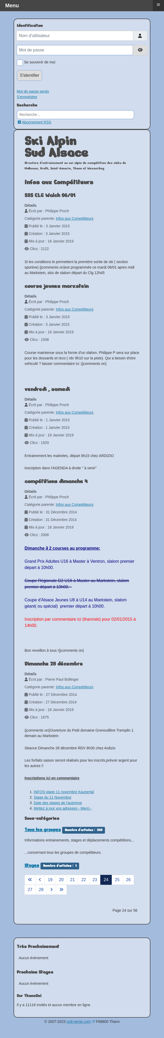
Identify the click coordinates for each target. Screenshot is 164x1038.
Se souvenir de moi (38, 63)
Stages (32, 865)
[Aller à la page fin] (61, 890)
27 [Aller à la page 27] (30, 889)
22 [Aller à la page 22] (83, 879)
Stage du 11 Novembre (52, 797)
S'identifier (29, 75)
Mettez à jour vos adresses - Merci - (63, 808)
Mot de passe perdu (33, 91)
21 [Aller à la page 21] (72, 879)
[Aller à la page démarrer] (30, 880)
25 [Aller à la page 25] (117, 879)
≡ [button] (158, 4)
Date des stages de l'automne (58, 803)
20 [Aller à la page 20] (61, 879)
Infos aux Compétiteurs (74, 218)
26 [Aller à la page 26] (128, 879)
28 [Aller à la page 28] (41, 889)
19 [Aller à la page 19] (50, 879)
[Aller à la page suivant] (51, 890)
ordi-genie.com (81, 1021)
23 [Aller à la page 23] (94, 879)
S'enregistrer (27, 97)
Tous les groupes (43, 829)
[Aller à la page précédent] (40, 880)
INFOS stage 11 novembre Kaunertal (64, 792)
